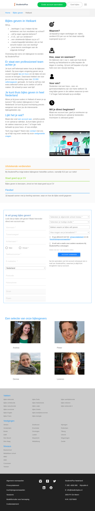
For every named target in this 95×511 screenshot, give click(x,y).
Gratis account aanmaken (52, 5)
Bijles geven (18, 13)
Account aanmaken (69, 254)
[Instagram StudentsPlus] (40, 481)
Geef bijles (74, 5)
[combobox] (25, 268)
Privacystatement (12, 485)
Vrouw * (25, 248)
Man (10, 248)
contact (33, 131)
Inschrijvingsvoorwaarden (15, 490)
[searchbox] (69, 227)
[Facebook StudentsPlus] (47, 481)
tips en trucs (24, 74)
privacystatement (77, 237)
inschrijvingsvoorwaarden (60, 239)
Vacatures (10, 495)
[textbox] (69, 217)
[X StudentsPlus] (54, 481)
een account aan (25, 119)
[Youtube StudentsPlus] (51, 487)
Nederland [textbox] (10, 268)
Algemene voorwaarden (15, 481)
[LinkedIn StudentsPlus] (44, 487)
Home (7, 13)
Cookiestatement (12, 504)
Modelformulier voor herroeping (17, 499)
